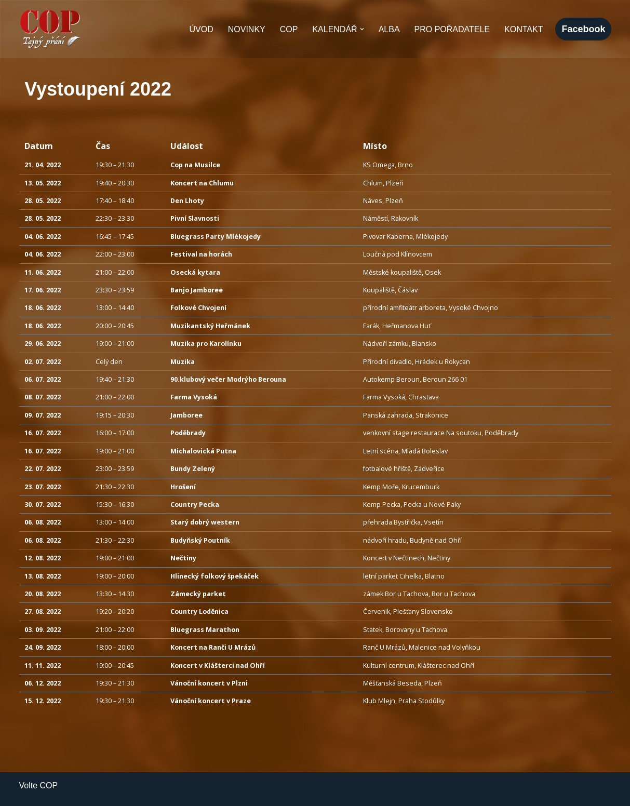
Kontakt (523, 29)
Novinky (246, 29)
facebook (583, 29)
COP (289, 29)
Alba (389, 29)
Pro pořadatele (452, 29)
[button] (362, 29)
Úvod (201, 29)
